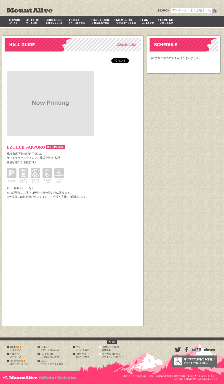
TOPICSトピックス (15, 348)
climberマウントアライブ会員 (51, 362)
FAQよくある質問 (82, 348)
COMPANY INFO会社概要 (110, 348)
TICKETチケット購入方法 (49, 348)
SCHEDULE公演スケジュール (19, 362)
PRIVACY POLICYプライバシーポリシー (113, 355)
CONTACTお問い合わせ (82, 355)
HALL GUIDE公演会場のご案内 (49, 355)
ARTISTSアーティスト (17, 355)
